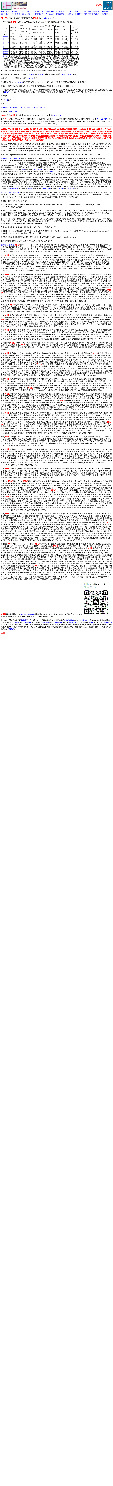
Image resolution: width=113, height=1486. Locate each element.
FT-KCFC (43, 82)
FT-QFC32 (6, 54)
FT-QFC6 (6, 42)
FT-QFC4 (6, 39)
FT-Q (6, 100)
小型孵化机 (5, 11)
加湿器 (34, 169)
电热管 (40, 169)
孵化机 (69, 11)
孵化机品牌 (26, 14)
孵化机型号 (10, 107)
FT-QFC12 (6, 48)
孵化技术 (78, 14)
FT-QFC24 (6, 52)
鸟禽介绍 (70, 14)
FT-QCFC (19, 82)
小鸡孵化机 (27, 622)
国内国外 (105, 11)
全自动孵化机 (27, 11)
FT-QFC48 (6, 56)
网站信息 (95, 14)
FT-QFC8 (6, 45)
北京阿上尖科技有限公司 (10, 192)
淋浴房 (61, 189)
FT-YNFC (41, 74)
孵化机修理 (39, 14)
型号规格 (95, 11)
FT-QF (13, 78)
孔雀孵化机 (39, 11)
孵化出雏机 (60, 14)
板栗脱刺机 (46, 189)
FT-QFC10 (6, 46)
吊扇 (23, 169)
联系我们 (105, 14)
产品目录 (71, 189)
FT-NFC (69, 74)
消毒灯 (106, 169)
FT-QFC (11, 111)
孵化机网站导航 (21, 107)
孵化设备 (87, 11)
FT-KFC (63, 74)
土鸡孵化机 (15, 622)
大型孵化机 (16, 11)
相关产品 (87, 14)
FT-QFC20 (6, 51)
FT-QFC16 (6, 49)
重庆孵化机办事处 (7, 245)
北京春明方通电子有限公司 (11, 158)
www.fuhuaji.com (47, 18)
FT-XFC (32, 74)
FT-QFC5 (6, 41)
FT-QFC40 (6, 55)
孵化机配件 (50, 14)
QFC (15, 111)
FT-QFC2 (6, 37)
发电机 (51, 171)
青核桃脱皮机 (13, 189)
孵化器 (77, 11)
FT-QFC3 (6, 38)
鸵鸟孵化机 (60, 11)
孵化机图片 (16, 14)
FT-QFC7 (6, 43)
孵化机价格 (5, 14)
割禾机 (30, 189)
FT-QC (31, 78)
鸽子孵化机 (50, 11)
